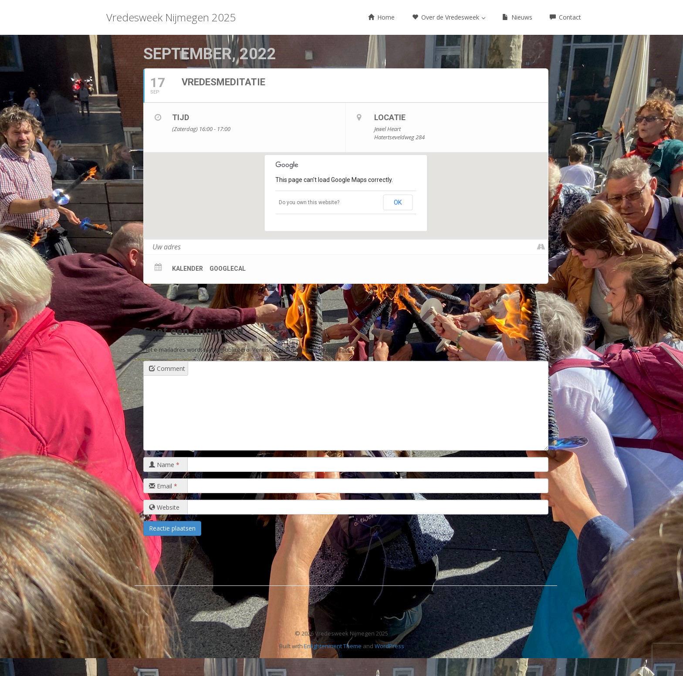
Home (381, 17)
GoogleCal (228, 268)
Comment (167, 368)
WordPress (389, 646)
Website (164, 507)
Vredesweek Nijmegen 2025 (171, 17)
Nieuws (517, 17)
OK (398, 202)
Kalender (187, 268)
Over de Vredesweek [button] (448, 17)
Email (163, 486)
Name (164, 465)
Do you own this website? (309, 202)
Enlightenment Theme (333, 646)
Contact (565, 17)
